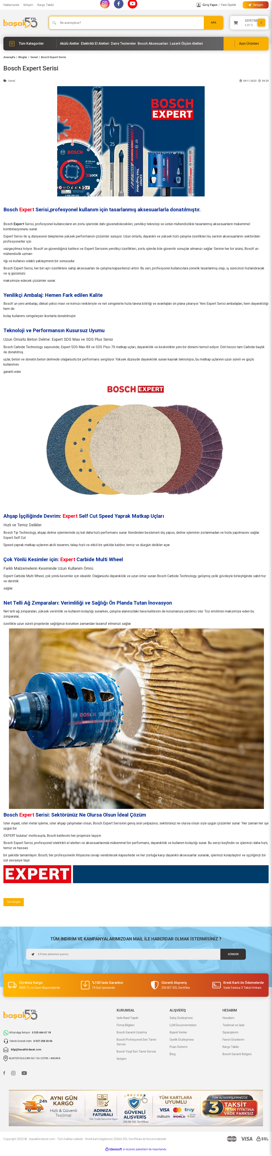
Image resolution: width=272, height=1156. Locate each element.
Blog (173, 1054)
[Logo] (20, 23)
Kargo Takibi (45, 5)
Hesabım (228, 1018)
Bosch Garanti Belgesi (237, 1054)
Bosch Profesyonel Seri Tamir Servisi (136, 1043)
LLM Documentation (183, 1025)
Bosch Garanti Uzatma (132, 1033)
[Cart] (249, 23)
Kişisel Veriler (178, 1033)
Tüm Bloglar (15, 902)
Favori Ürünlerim (233, 1040)
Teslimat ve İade (233, 1025)
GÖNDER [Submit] (233, 955)
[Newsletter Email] (136, 954)
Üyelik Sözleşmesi (182, 1040)
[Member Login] (199, 5)
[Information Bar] (256, 5)
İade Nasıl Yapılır (128, 1018)
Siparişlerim (230, 1033)
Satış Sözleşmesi (181, 1018)
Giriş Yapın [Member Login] (210, 5)
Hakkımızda (11, 5)
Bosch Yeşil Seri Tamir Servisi (136, 1052)
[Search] (136, 23)
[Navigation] (30, 43)
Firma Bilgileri (126, 1025)
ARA (213, 23)
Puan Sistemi (178, 1047)
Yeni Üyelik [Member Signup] (228, 5)
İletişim (28, 5)
